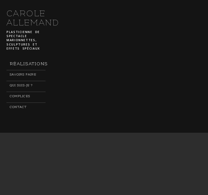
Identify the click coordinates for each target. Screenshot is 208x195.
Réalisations (28, 63)
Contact (18, 107)
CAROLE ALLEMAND (32, 18)
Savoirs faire (23, 74)
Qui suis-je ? (21, 85)
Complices (20, 96)
